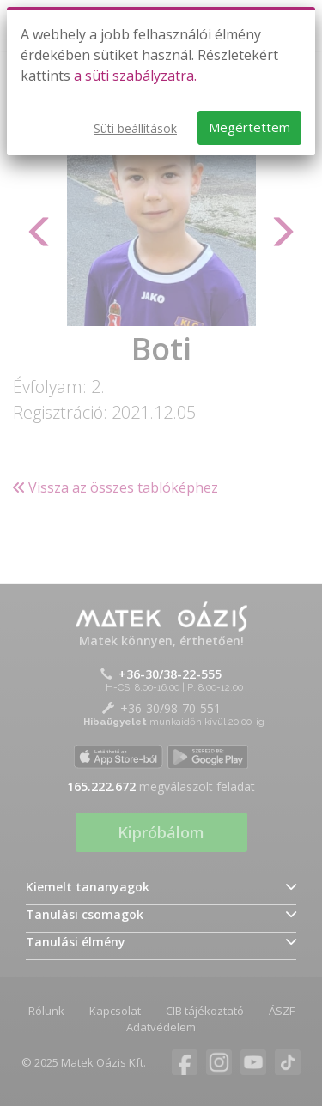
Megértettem (249, 127)
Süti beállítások (135, 128)
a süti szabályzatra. (135, 75)
